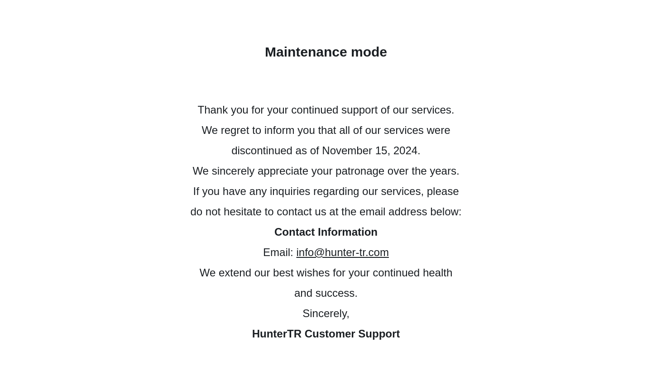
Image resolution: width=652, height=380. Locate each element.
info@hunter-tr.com (342, 252)
